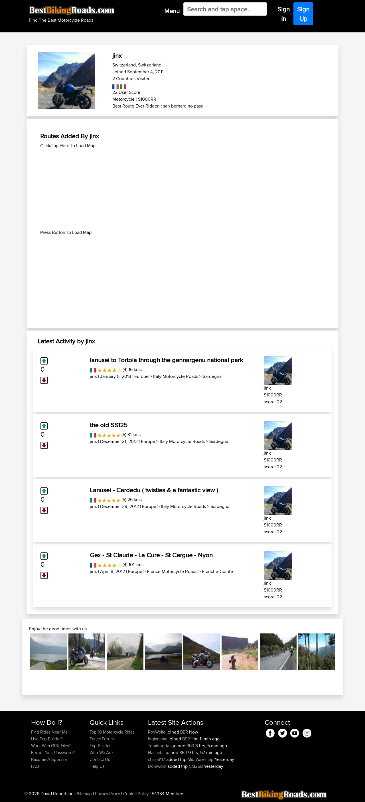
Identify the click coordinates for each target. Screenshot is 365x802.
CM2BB (196, 766)
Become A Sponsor (49, 759)
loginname (158, 739)
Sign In (283, 14)
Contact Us (100, 759)
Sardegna (212, 376)
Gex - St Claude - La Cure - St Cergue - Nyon (151, 555)
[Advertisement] (182, 189)
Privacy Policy (107, 794)
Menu (172, 10)
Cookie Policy (136, 794)
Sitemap (84, 794)
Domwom (157, 766)
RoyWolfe (157, 732)
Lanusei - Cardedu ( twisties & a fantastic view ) (154, 490)
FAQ (35, 766)
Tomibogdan (160, 746)
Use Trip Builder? (47, 739)
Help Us (97, 766)
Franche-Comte (217, 571)
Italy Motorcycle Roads (175, 376)
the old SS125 (108, 425)
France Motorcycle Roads (172, 571)
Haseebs (157, 753)
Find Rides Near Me (49, 732)
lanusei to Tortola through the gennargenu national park (166, 359)
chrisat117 (157, 759)
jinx (93, 376)
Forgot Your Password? (53, 753)
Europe (141, 376)
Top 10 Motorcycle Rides (112, 732)
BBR (184, 732)
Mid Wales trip (201, 759)
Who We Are (101, 753)
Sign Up (303, 14)
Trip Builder (100, 746)
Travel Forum (102, 739)
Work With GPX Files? (51, 746)
